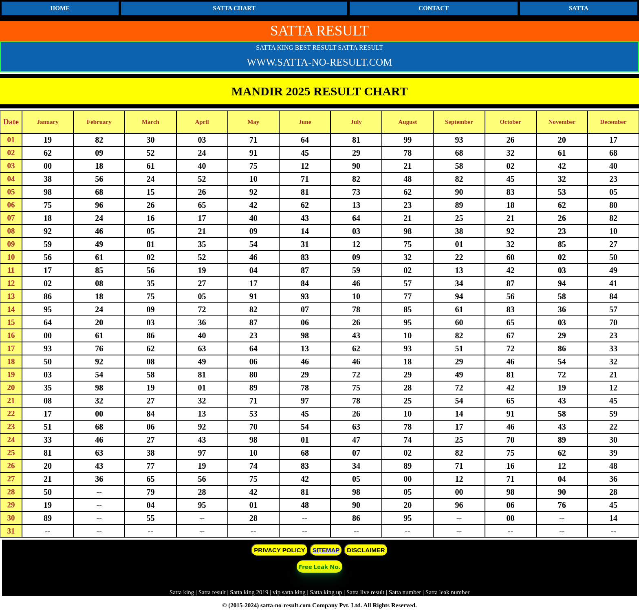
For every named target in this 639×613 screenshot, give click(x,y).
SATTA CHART (234, 8)
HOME (60, 8)
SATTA (578, 8)
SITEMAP (326, 550)
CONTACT (434, 8)
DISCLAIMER (366, 550)
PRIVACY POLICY (279, 550)
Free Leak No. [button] (319, 566)
